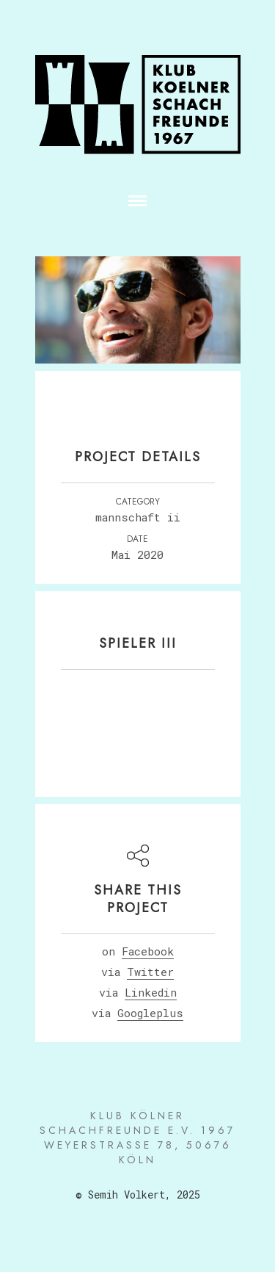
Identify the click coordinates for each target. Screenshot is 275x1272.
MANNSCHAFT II (137, 517)
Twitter (150, 971)
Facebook (148, 951)
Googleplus (150, 1012)
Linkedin (151, 992)
